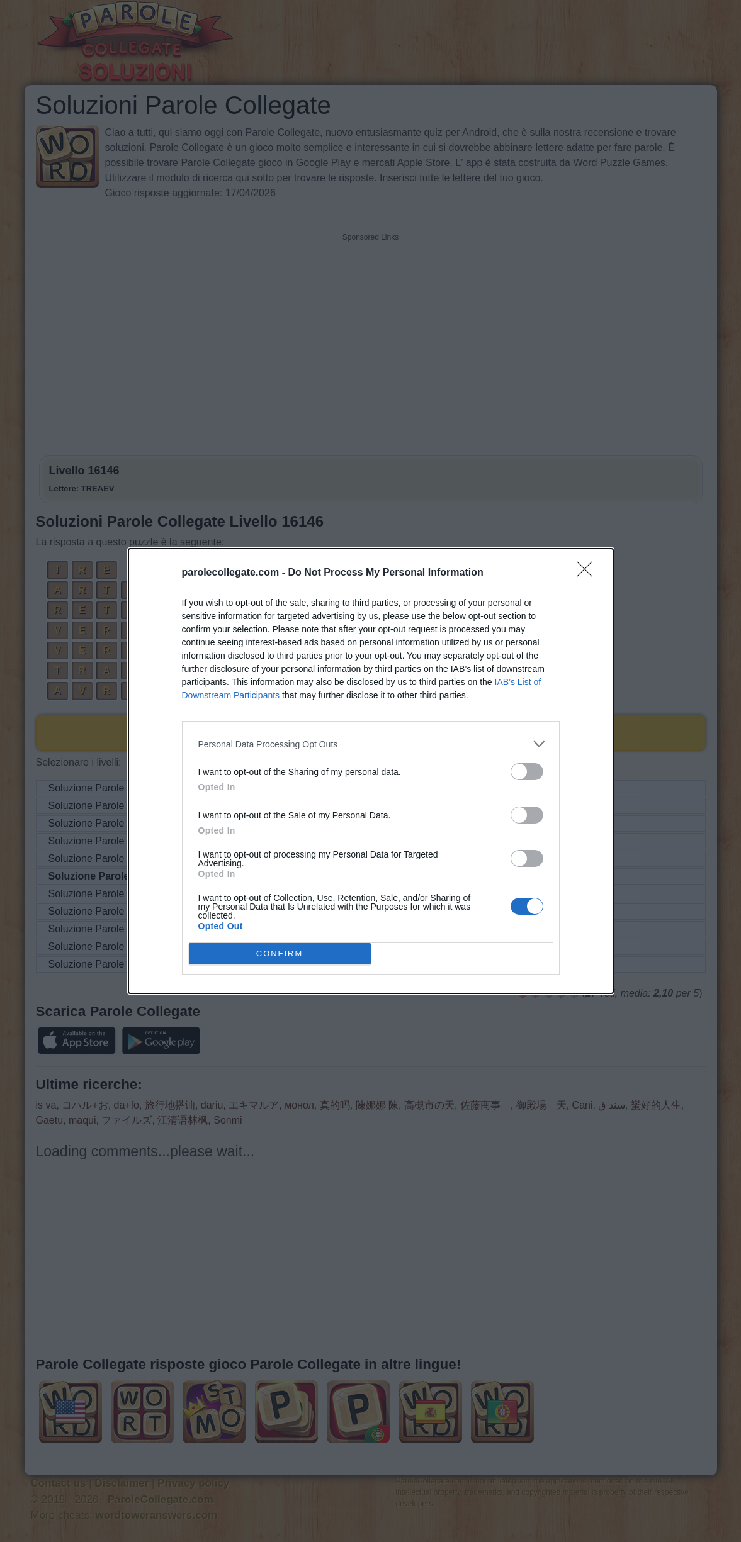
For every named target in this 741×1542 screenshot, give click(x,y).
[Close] (589, 573)
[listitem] (370, 744)
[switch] (527, 771)
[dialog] (370, 771)
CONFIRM (279, 953)
